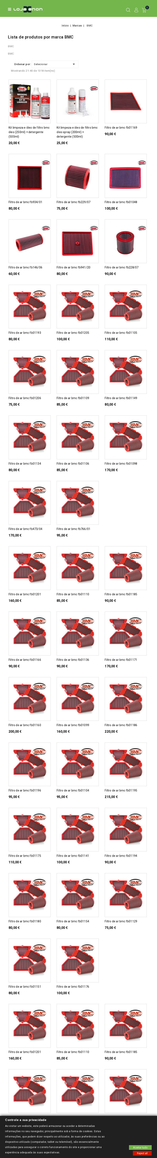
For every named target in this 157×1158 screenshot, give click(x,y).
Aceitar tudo (140, 1147)
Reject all (142, 1153)
